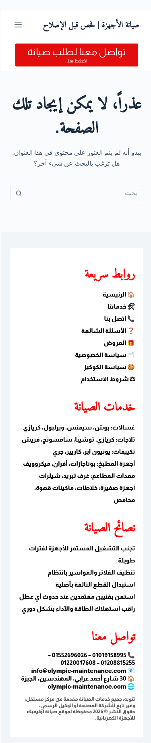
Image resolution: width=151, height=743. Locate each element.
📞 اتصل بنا (118, 318)
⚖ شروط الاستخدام (107, 379)
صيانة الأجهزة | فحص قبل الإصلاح (89, 24)
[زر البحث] (17, 193)
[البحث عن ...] (83, 193)
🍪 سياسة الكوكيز (108, 366)
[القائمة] (17, 24)
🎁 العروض (118, 342)
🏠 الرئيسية (117, 294)
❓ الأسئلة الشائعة (107, 330)
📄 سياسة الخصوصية (104, 354)
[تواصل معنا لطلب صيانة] (75, 55)
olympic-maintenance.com (85, 686)
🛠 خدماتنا (120, 306)
